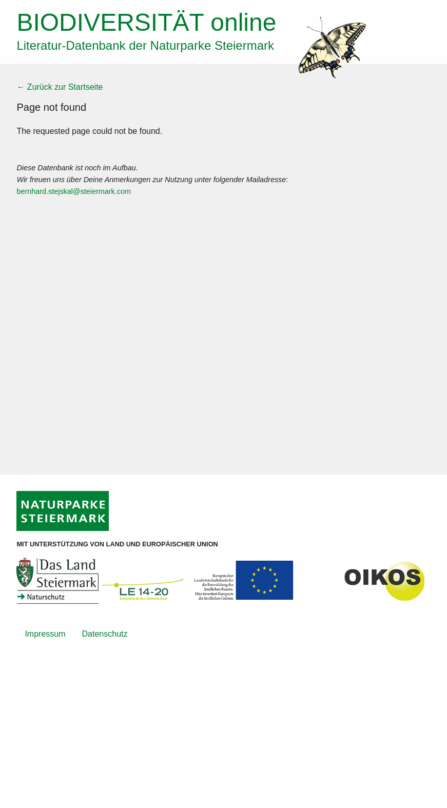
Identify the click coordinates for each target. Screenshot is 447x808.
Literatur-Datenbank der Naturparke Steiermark (145, 45)
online (146, 22)
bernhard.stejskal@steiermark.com (73, 191)
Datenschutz (105, 633)
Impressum (45, 633)
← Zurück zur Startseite (59, 87)
